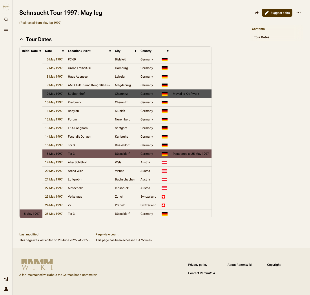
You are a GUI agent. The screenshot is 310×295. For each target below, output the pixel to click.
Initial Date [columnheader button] (30, 51)
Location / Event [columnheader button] (79, 51)
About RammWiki (240, 264)
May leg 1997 (51, 22)
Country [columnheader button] (145, 51)
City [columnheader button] (117, 51)
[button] (277, 37)
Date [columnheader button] (48, 51)
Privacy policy (197, 264)
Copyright (274, 264)
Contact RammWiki (201, 273)
